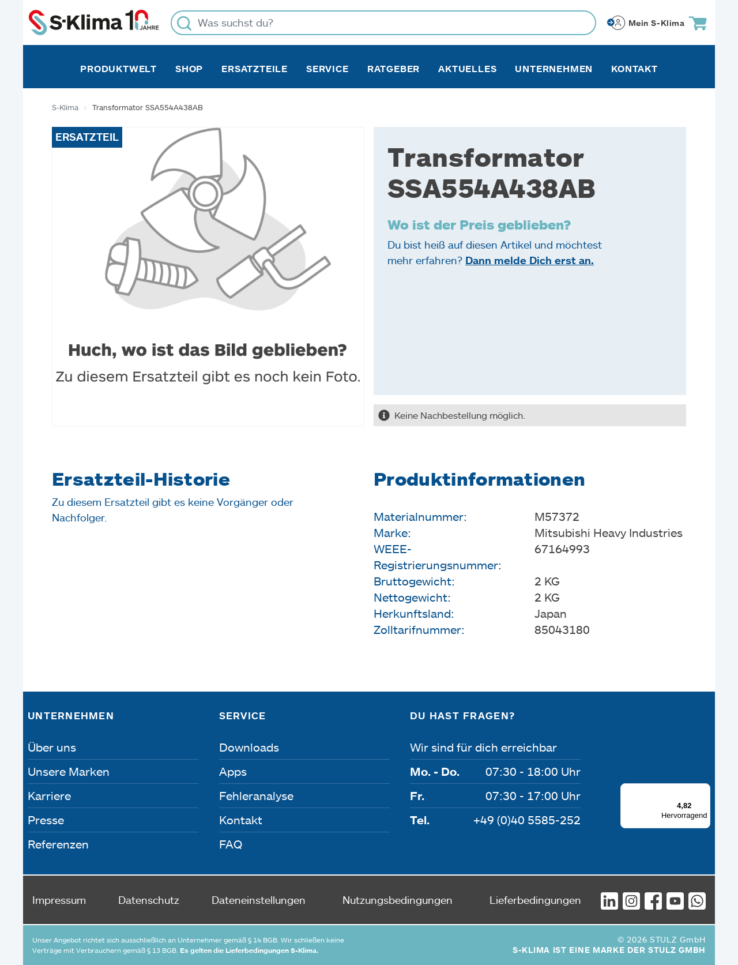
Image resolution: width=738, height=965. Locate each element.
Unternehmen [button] (554, 68)
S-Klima (65, 107)
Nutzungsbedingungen (397, 899)
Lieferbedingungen (535, 899)
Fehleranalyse (256, 795)
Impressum (59, 899)
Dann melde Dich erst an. (529, 260)
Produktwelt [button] (118, 68)
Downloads (249, 747)
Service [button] (327, 68)
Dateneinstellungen (259, 899)
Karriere (49, 795)
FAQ (230, 844)
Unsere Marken (69, 771)
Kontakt (634, 68)
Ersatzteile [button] (254, 68)
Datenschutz (148, 899)
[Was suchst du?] (383, 22)
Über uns (52, 747)
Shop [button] (189, 68)
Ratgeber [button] (393, 68)
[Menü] (703, 790)
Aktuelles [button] (467, 68)
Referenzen (58, 844)
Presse (46, 820)
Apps (233, 771)
